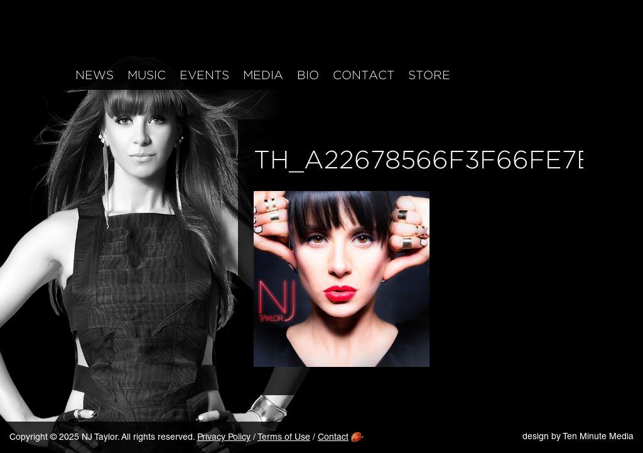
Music (146, 75)
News (94, 75)
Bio (308, 75)
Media (263, 75)
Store (429, 75)
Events (204, 75)
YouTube (554, 73)
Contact (363, 75)
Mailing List (607, 73)
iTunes (581, 73)
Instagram (501, 73)
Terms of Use (283, 438)
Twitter (528, 73)
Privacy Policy (224, 438)
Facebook (475, 73)
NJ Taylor (126, 36)
